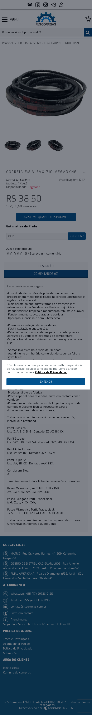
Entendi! (46, 381)
